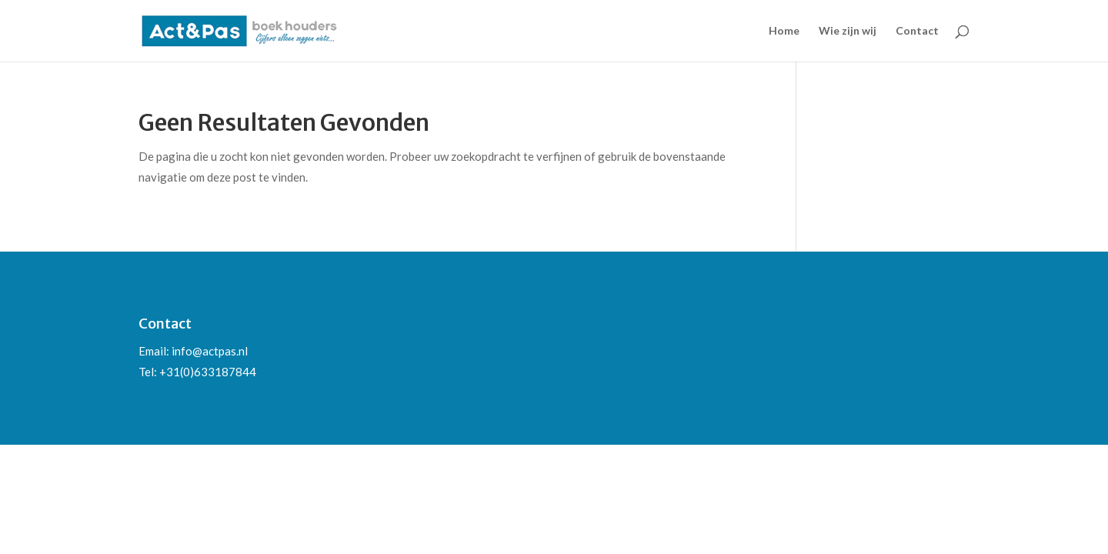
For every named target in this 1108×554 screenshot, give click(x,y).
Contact (917, 31)
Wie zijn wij (847, 31)
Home (784, 31)
